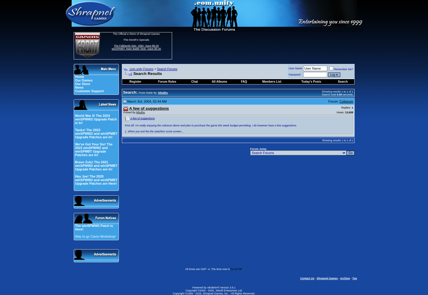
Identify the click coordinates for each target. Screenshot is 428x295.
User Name (295, 68)
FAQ (244, 81)
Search (343, 81)
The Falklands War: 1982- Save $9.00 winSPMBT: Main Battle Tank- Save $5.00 (136, 47)
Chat (194, 81)
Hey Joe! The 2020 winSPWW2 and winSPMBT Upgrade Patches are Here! (96, 180)
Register (135, 81)
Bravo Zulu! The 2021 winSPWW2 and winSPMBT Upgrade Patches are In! (96, 165)
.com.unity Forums (141, 69)
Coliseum (346, 101)
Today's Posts (311, 81)
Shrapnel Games (327, 278)
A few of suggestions (142, 118)
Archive (345, 278)
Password (294, 74)
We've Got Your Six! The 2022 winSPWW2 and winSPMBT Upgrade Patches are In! (93, 149)
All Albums (219, 81)
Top (354, 278)
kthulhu (140, 112)
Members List (271, 81)
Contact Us (307, 278)
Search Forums (167, 69)
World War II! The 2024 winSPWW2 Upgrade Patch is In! (96, 119)
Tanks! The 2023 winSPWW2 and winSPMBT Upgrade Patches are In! (96, 133)
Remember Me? (341, 69)
